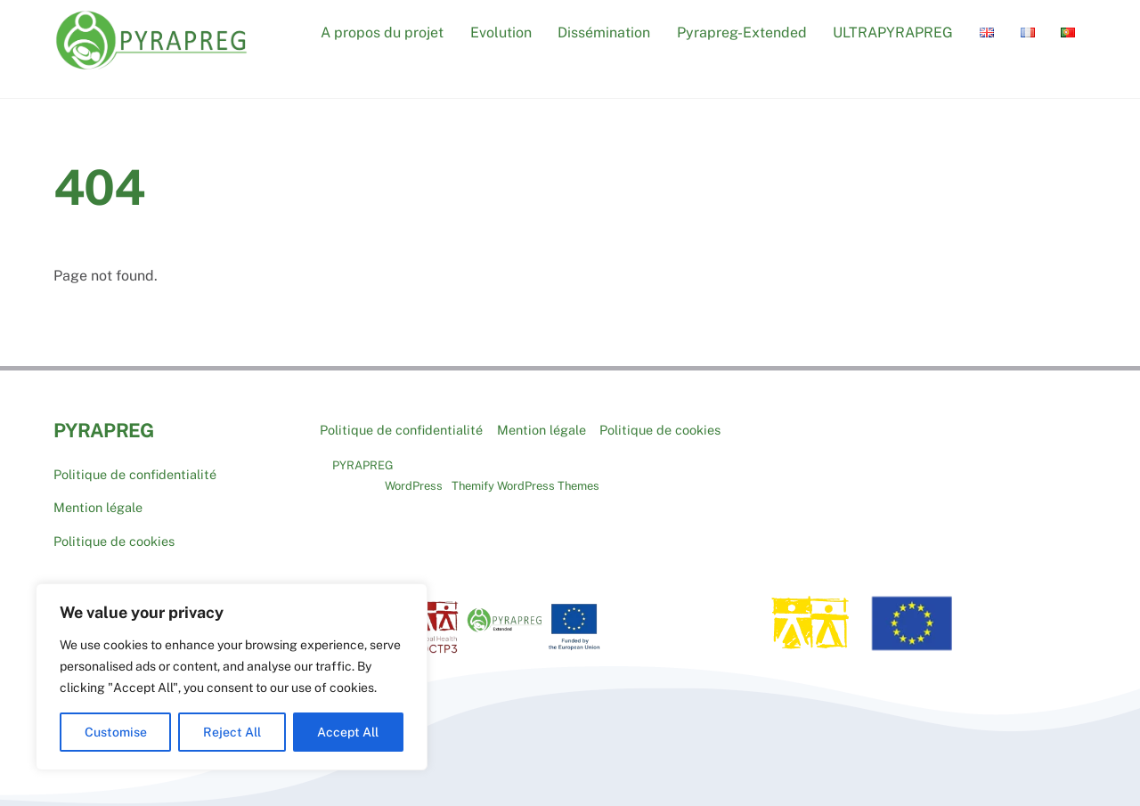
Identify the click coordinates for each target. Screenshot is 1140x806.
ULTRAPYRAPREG (893, 32)
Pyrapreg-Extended (742, 32)
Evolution (501, 32)
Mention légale (97, 507)
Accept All (348, 732)
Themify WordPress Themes (525, 486)
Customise (116, 732)
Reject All (232, 732)
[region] (232, 676)
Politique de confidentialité (134, 474)
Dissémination (604, 32)
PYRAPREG (363, 465)
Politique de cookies (114, 541)
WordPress (414, 486)
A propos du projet (382, 32)
